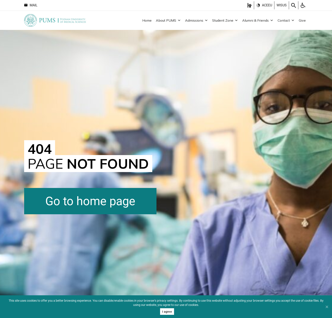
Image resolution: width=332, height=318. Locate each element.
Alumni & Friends (257, 20)
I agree (167, 311)
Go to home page (90, 201)
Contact (286, 20)
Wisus (282, 5)
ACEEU (264, 5)
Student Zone (225, 20)
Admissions (196, 20)
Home (147, 20)
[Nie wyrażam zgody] (327, 307)
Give (302, 20)
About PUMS (168, 20)
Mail (30, 5)
